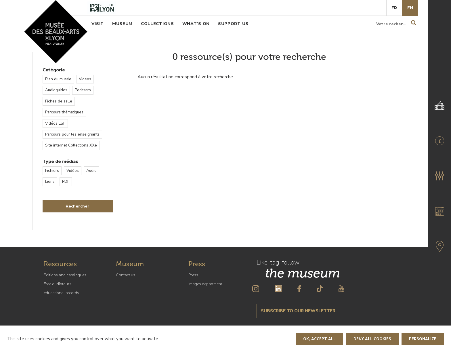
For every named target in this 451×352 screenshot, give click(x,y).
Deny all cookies (372, 339)
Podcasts (83, 90)
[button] (439, 175)
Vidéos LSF (55, 123)
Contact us (125, 275)
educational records (61, 293)
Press (193, 275)
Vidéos (85, 79)
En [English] (410, 8)
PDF (65, 181)
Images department (205, 284)
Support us (233, 23)
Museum (122, 23)
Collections (157, 23)
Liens (50, 181)
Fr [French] (394, 8)
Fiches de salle (58, 101)
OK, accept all (319, 339)
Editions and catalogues (65, 275)
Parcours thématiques (64, 112)
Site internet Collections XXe (71, 145)
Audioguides (56, 90)
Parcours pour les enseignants (72, 134)
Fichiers (52, 170)
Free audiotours (57, 284)
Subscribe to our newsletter (298, 311)
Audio (91, 170)
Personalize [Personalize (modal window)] (422, 339)
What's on (196, 23)
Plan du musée (58, 79)
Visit (97, 23)
